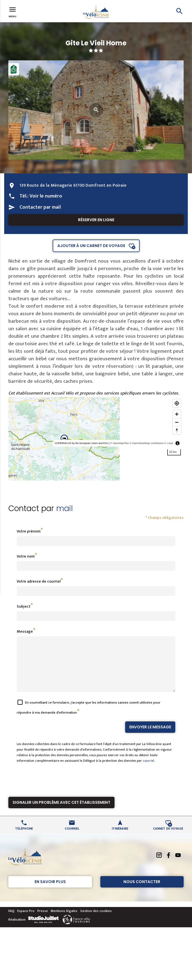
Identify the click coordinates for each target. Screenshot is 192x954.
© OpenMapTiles (119, 443)
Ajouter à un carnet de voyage (91, 245)
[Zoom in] (177, 414)
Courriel (72, 838)
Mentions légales (64, 921)
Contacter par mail (40, 207)
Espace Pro (26, 921)
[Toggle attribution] (177, 443)
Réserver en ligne (96, 220)
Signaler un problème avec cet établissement (61, 812)
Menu (12, 11)
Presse (42, 921)
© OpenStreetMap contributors (147, 443)
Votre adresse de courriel (38, 581)
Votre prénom (28, 531)
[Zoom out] (177, 422)
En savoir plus (50, 891)
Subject (23, 606)
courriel (148, 770)
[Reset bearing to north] (177, 430)
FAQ (11, 921)
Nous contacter (141, 891)
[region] (96, 438)
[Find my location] (177, 403)
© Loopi (168, 443)
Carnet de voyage (168, 838)
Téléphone (24, 838)
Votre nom (26, 556)
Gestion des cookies (96, 921)
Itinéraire (120, 838)
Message (25, 631)
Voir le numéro (46, 196)
